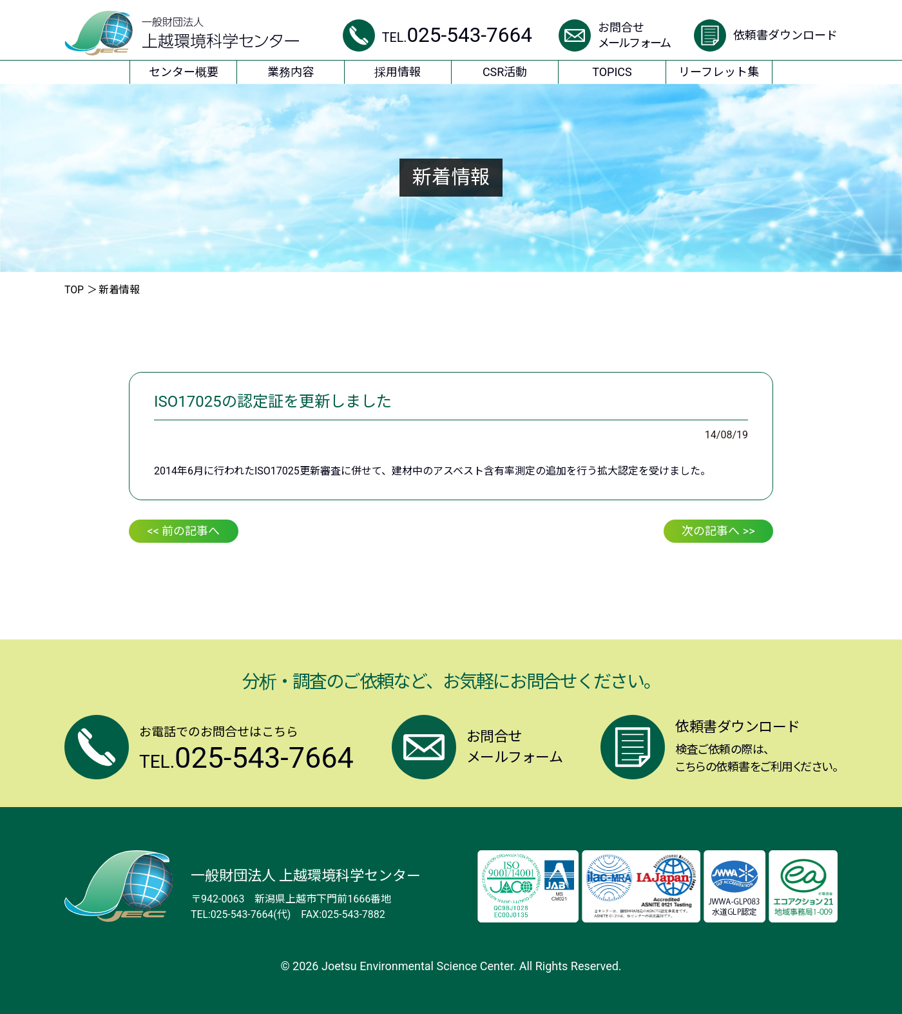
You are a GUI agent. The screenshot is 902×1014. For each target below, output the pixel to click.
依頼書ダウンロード (785, 35)
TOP (74, 290)
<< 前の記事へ (184, 531)
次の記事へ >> (718, 531)
